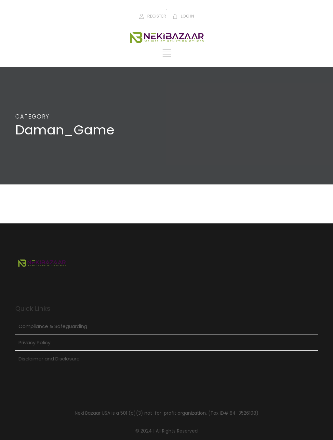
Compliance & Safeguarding (53, 326)
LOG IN (187, 16)
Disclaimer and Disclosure (49, 358)
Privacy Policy (34, 342)
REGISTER (156, 16)
